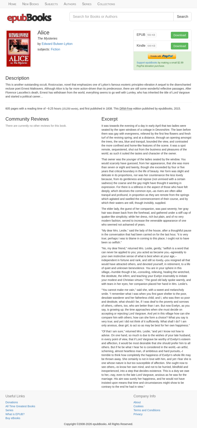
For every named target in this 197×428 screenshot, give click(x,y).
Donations (12, 402)
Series (86, 4)
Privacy (138, 414)
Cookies (138, 406)
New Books (30, 4)
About (137, 402)
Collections (106, 4)
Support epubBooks (147, 62)
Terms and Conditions (146, 410)
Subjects (51, 4)
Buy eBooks (13, 418)
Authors (70, 4)
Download (179, 35)
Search (182, 17)
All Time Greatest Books (20, 406)
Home (12, 4)
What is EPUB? (15, 414)
